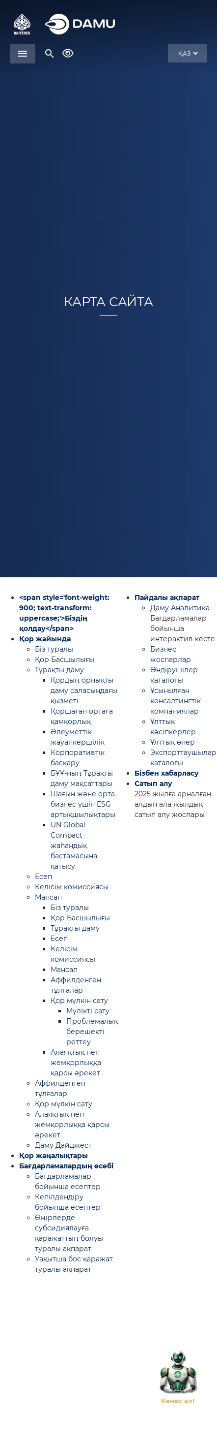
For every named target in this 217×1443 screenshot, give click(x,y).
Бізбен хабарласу (167, 773)
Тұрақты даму (59, 669)
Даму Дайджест (63, 1145)
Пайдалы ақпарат (167, 597)
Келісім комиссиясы (71, 886)
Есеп (43, 876)
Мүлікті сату (87, 1010)
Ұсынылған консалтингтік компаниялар (175, 701)
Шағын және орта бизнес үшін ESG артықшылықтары (83, 804)
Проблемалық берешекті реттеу (92, 1031)
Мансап (48, 897)
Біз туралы (54, 649)
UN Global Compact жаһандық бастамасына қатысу (74, 845)
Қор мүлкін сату (79, 1000)
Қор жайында (45, 638)
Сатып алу (153, 783)
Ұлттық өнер (172, 742)
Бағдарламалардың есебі (66, 1165)
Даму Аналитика (180, 607)
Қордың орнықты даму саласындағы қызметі (84, 690)
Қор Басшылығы (64, 659)
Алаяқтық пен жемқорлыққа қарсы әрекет (76, 1062)
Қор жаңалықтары (53, 1155)
